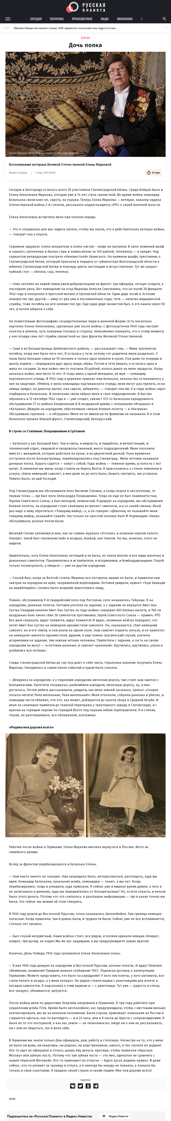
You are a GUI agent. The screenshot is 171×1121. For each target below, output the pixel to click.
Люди (105, 19)
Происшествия (82, 19)
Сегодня (36, 19)
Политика (57, 19)
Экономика (125, 19)
